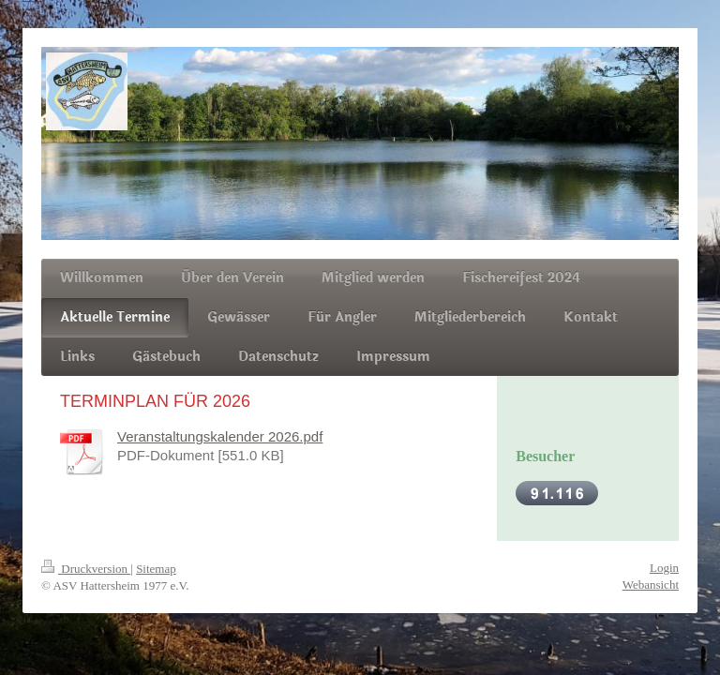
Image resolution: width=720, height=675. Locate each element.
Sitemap (156, 569)
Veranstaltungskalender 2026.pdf (219, 436)
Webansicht (650, 585)
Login (664, 568)
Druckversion (85, 569)
